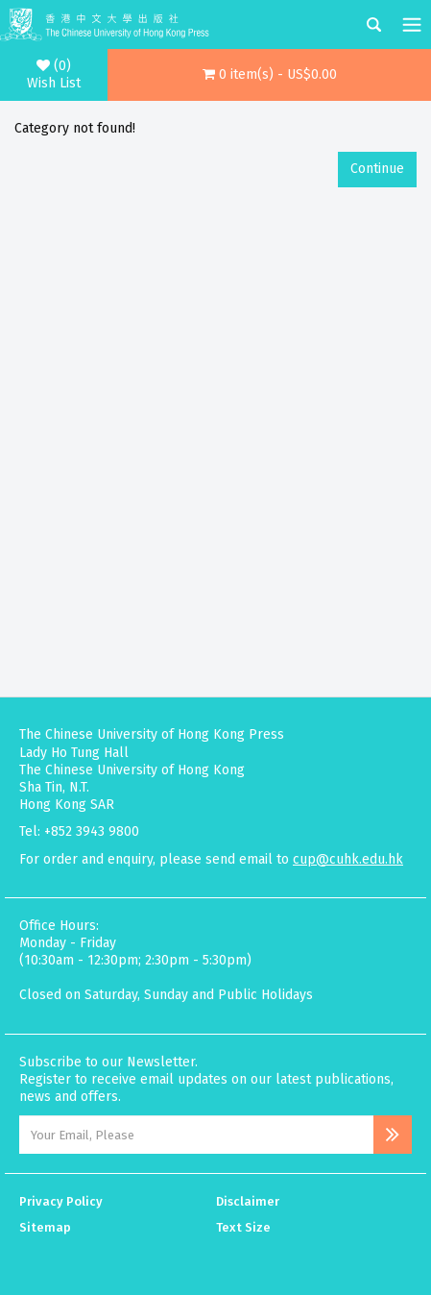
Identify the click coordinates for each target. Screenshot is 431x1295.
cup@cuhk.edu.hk (348, 859)
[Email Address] (196, 1134)
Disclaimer (247, 1201)
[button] (269, 75)
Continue (377, 168)
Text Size (243, 1227)
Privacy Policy (61, 1201)
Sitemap (45, 1227)
